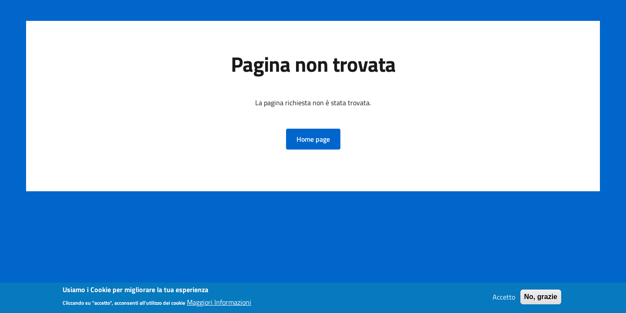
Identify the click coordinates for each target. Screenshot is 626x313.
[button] (313, 139)
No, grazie (540, 298)
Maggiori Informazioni (219, 303)
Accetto (504, 298)
